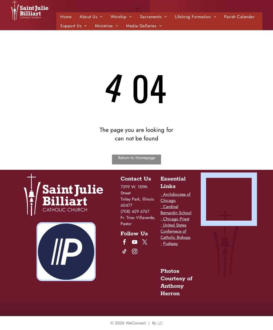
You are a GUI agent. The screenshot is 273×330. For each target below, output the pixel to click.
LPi (160, 323)
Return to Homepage (136, 158)
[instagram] (135, 252)
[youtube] (135, 242)
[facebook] (125, 242)
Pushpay (170, 243)
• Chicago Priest (174, 219)
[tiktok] (125, 252)
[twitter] (145, 242)
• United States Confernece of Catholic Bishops (175, 231)
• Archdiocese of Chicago (175, 197)
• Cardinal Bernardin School (175, 210)
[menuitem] (65, 16)
